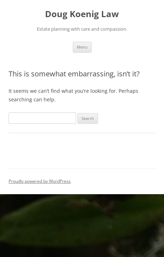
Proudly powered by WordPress (40, 181)
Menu (82, 47)
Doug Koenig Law (82, 14)
